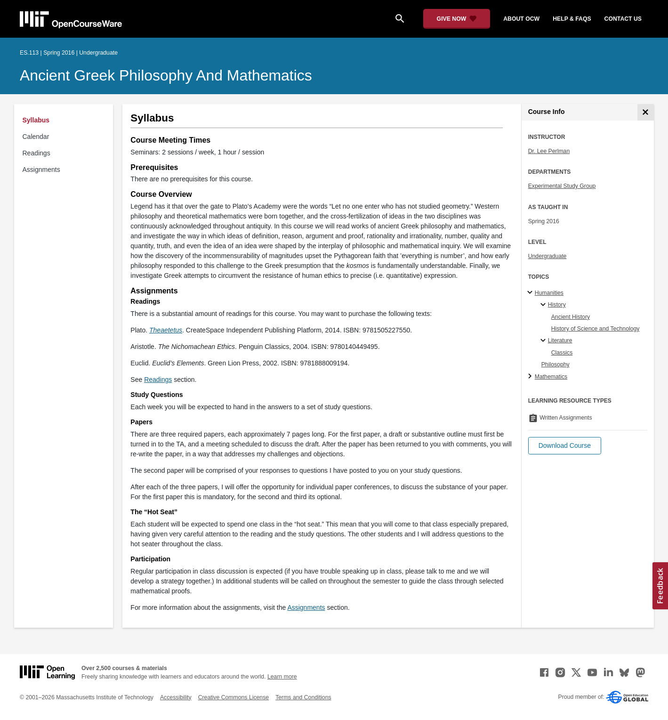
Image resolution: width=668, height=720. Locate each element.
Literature (560, 340)
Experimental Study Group (562, 186)
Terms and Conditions (303, 697)
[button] (564, 445)
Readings (36, 153)
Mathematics (551, 376)
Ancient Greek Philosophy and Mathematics (166, 75)
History (557, 304)
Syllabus (36, 120)
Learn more (282, 676)
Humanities (549, 293)
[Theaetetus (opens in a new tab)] (165, 330)
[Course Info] (645, 112)
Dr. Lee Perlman (549, 151)
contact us (623, 19)
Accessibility (176, 697)
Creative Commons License (233, 697)
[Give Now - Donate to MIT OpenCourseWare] (457, 19)
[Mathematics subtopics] (531, 377)
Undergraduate (547, 256)
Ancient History (570, 317)
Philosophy (555, 364)
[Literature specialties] (544, 341)
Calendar (36, 136)
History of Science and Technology (595, 328)
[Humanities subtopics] (531, 293)
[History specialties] (544, 305)
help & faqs (572, 19)
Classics (562, 352)
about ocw (521, 19)
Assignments (41, 169)
